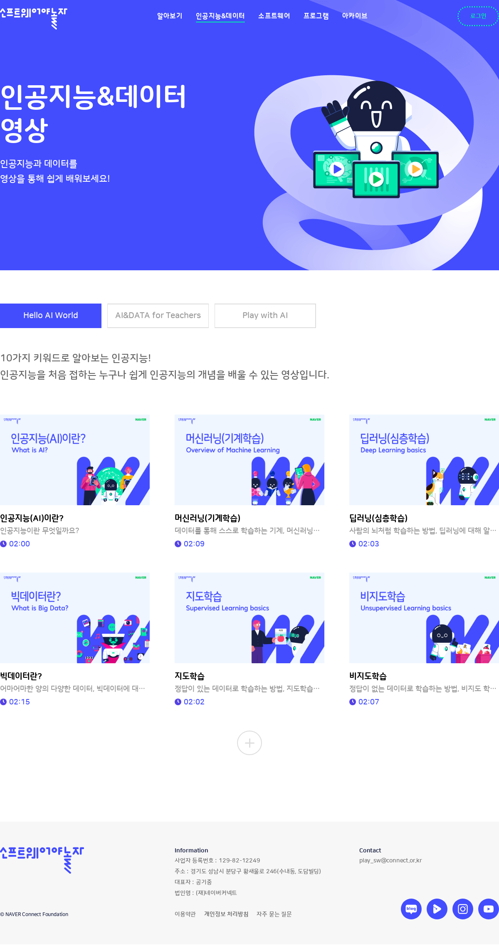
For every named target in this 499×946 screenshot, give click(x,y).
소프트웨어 (274, 16)
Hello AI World (51, 316)
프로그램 (316, 16)
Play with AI (269, 316)
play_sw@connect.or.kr (390, 862)
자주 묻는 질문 (274, 916)
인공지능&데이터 (220, 16)
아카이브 (355, 16)
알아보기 (170, 16)
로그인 (478, 16)
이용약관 (185, 916)
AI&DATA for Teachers (160, 316)
